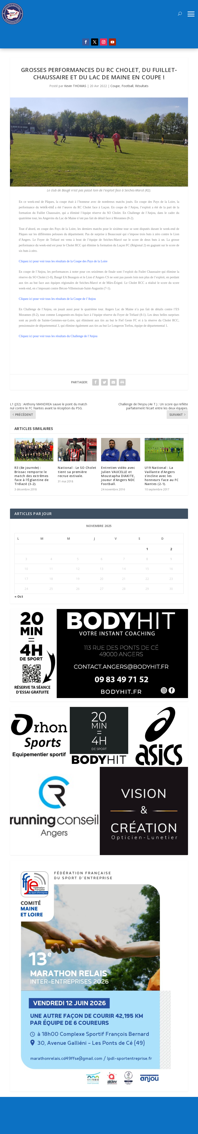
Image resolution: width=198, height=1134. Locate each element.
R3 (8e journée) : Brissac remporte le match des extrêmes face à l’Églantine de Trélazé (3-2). (31, 476)
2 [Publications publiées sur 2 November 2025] (171, 549)
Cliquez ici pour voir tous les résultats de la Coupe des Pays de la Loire (63, 261)
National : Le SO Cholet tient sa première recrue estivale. (77, 472)
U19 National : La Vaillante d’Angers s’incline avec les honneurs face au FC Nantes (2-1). (162, 476)
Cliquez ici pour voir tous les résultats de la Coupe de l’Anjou (57, 298)
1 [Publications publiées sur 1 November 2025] (147, 549)
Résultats (141, 86)
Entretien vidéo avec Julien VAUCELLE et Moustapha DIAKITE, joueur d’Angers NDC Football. (118, 476)
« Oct (18, 596)
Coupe (115, 86)
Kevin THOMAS (75, 86)
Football (127, 86)
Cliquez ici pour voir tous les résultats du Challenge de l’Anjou (58, 336)
